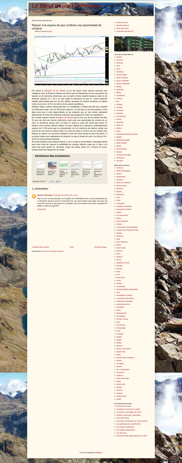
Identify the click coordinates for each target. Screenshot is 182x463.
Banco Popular (122, 78)
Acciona (119, 60)
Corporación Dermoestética (127, 227)
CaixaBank (120, 95)
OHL (118, 322)
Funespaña (120, 286)
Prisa (118, 331)
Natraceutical (121, 313)
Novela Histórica (122, 25)
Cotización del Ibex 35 (125, 31)
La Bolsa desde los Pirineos (66, 5)
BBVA (118, 93)
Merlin (118, 146)
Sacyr (118, 355)
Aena (118, 69)
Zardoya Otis (121, 396)
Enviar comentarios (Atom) (53, 251)
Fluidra (119, 283)
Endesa (119, 107)
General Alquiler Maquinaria (127, 289)
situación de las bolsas (54, 91)
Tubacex (119, 375)
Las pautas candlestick (125, 427)
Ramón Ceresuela (44, 195)
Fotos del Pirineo (123, 418)
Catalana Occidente (124, 206)
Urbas (118, 381)
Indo (118, 292)
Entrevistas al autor (123, 406)
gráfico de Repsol (65, 117)
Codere (119, 224)
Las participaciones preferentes (128, 424)
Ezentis (119, 269)
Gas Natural (121, 116)
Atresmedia (120, 177)
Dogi (118, 239)
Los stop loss (121, 433)
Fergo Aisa (120, 277)
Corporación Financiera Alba (127, 230)
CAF (118, 197)
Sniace (119, 360)
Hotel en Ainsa (122, 22)
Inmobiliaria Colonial (124, 295)
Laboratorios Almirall (124, 301)
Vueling (119, 393)
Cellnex (119, 98)
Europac (119, 266)
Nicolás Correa (122, 319)
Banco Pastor (121, 186)
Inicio (72, 247)
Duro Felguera (122, 242)
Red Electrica (121, 149)
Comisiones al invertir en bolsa (128, 409)
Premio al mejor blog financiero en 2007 (131, 436)
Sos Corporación (122, 369)
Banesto (119, 188)
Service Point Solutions (125, 358)
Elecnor (119, 251)
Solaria (119, 366)
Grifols (118, 119)
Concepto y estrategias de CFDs (129, 412)
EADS (118, 245)
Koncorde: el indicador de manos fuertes (132, 421)
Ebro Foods (120, 248)
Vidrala (119, 387)
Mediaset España (123, 140)
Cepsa (118, 212)
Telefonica (120, 158)
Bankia (119, 87)
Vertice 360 (120, 384)
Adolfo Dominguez (123, 171)
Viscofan (119, 161)
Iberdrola (119, 122)
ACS (118, 66)
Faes (118, 271)
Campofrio (120, 203)
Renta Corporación (123, 349)
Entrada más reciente (40, 247)
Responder (41, 209)
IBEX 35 (119, 125)
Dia (117, 101)
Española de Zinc (123, 263)
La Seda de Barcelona (125, 298)
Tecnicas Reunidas (123, 155)
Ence (118, 254)
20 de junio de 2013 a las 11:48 (65, 195)
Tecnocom (120, 372)
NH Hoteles (120, 316)
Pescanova (120, 325)
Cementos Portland (123, 209)
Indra (118, 131)
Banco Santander (123, 84)
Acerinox (119, 63)
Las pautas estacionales (125, 430)
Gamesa (119, 113)
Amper (119, 174)
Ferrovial (119, 110)
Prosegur (120, 334)
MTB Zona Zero (122, 28)
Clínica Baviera (122, 221)
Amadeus (120, 72)
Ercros (118, 260)
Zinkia (118, 399)
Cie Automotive (122, 215)
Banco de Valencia (123, 183)
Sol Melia (120, 363)
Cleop (118, 218)
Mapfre (119, 137)
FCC (118, 275)
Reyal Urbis (120, 352)
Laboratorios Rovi (123, 304)
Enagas (119, 104)
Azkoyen (119, 180)
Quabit (119, 337)
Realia (118, 343)
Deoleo (119, 233)
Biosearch (120, 194)
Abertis (119, 57)
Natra (118, 310)
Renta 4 (119, 346)
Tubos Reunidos (122, 378)
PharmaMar (120, 328)
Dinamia (119, 236)
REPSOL (43, 181)
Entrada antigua (100, 247)
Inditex (119, 128)
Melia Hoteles (121, 143)
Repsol (119, 152)
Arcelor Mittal (121, 75)
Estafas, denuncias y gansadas (128, 415)
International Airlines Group (126, 134)
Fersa (118, 280)
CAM (118, 200)
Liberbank (120, 307)
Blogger (99, 452)
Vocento (119, 390)
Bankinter (120, 89)
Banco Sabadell (122, 81)
